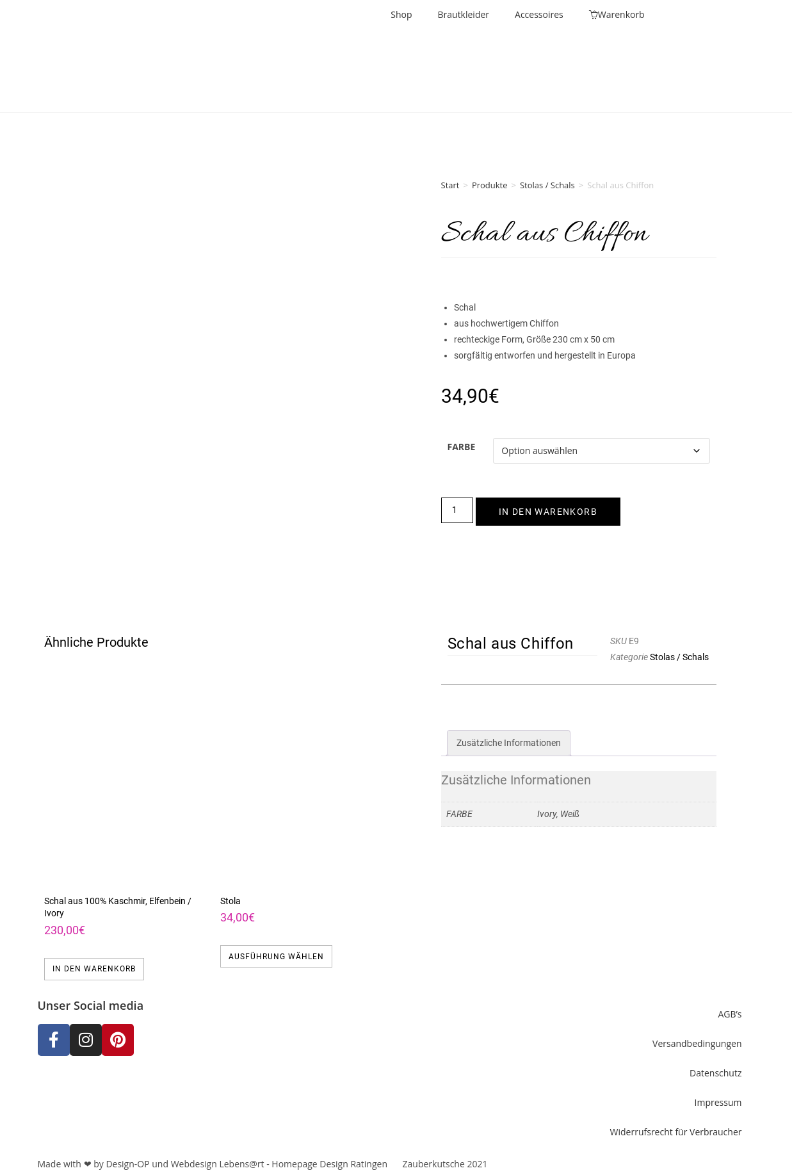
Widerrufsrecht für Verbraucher (676, 1132)
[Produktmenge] (457, 510)
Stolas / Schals (547, 185)
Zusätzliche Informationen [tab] (509, 743)
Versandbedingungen (696, 1043)
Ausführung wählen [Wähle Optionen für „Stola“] (276, 956)
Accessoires (539, 14)
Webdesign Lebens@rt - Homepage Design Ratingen (279, 1164)
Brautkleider (464, 14)
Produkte (490, 185)
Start (450, 185)
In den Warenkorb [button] (94, 968)
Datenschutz (715, 1073)
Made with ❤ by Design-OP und (104, 1164)
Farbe (462, 447)
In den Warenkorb (548, 511)
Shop (401, 14)
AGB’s (729, 1014)
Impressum (718, 1102)
